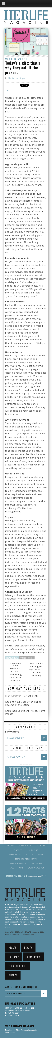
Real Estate (36, 863)
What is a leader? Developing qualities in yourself (15, 674)
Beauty (10, 846)
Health (29, 854)
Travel (10, 868)
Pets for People (18, 863)
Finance (18, 850)
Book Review (25, 846)
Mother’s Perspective (26, 859)
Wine (21, 868)
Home (40, 854)
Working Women (16, 58)
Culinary (40, 846)
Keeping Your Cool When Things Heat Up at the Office (23, 703)
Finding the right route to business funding (36, 671)
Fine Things (32, 850)
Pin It (9, 90)
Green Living (15, 854)
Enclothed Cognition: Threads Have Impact (25, 712)
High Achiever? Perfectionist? (22, 696)
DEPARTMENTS (12, 732)
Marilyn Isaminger (16, 78)
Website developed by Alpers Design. (19, 934)
